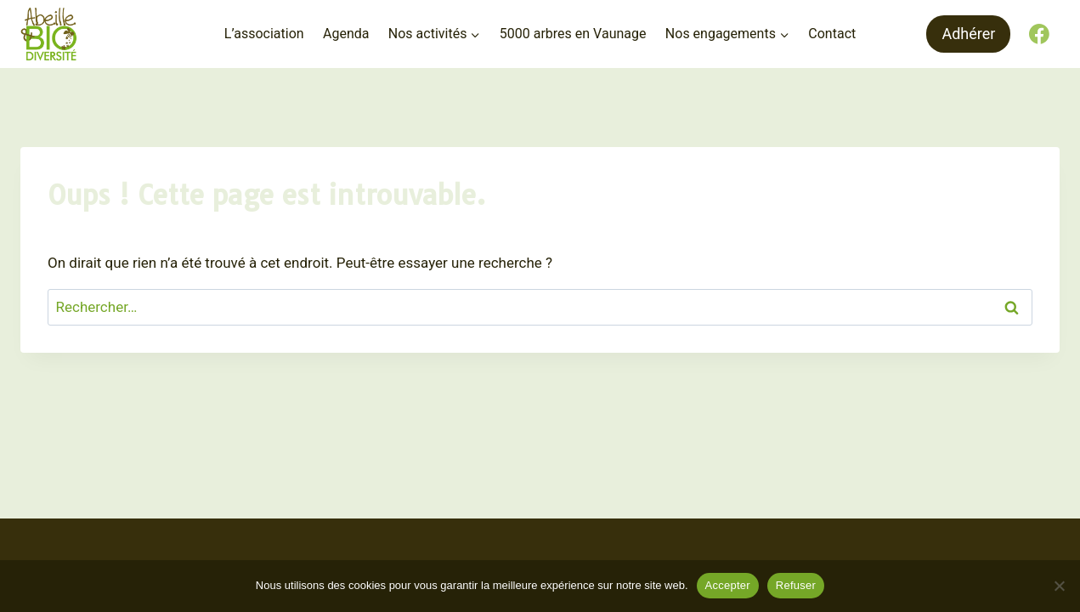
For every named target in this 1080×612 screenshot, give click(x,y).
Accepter (727, 585)
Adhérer (968, 33)
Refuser (796, 585)
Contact (832, 34)
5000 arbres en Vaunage (573, 34)
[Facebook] (1039, 34)
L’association (264, 34)
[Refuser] (1058, 585)
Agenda (346, 34)
